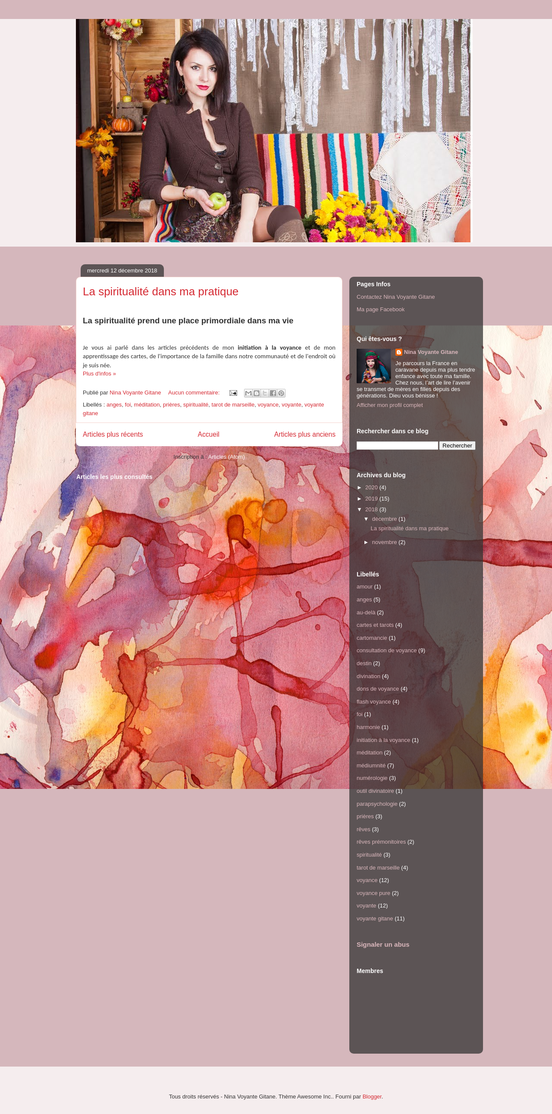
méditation (147, 404)
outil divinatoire (375, 791)
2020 (372, 487)
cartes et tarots (375, 625)
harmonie (368, 727)
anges (114, 404)
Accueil (209, 434)
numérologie (372, 778)
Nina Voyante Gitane (431, 352)
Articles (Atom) (226, 457)
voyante (291, 404)
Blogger (372, 1096)
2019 (372, 498)
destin (364, 663)
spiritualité (196, 404)
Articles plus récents (113, 434)
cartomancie (372, 638)
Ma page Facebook (381, 309)
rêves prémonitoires (381, 842)
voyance (267, 404)
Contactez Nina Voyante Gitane (396, 297)
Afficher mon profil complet (390, 405)
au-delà (366, 612)
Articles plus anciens (305, 434)
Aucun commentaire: (194, 392)
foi (128, 404)
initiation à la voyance (383, 740)
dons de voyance (378, 688)
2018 (372, 509)
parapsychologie (377, 804)
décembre (385, 519)
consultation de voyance (387, 650)
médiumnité (371, 765)
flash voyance (374, 701)
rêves (363, 829)
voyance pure (373, 893)
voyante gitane (375, 918)
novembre (385, 542)
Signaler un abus (383, 944)
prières (171, 404)
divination (368, 676)
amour (365, 586)
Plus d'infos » (99, 373)
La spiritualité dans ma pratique (160, 291)
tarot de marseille (233, 404)
